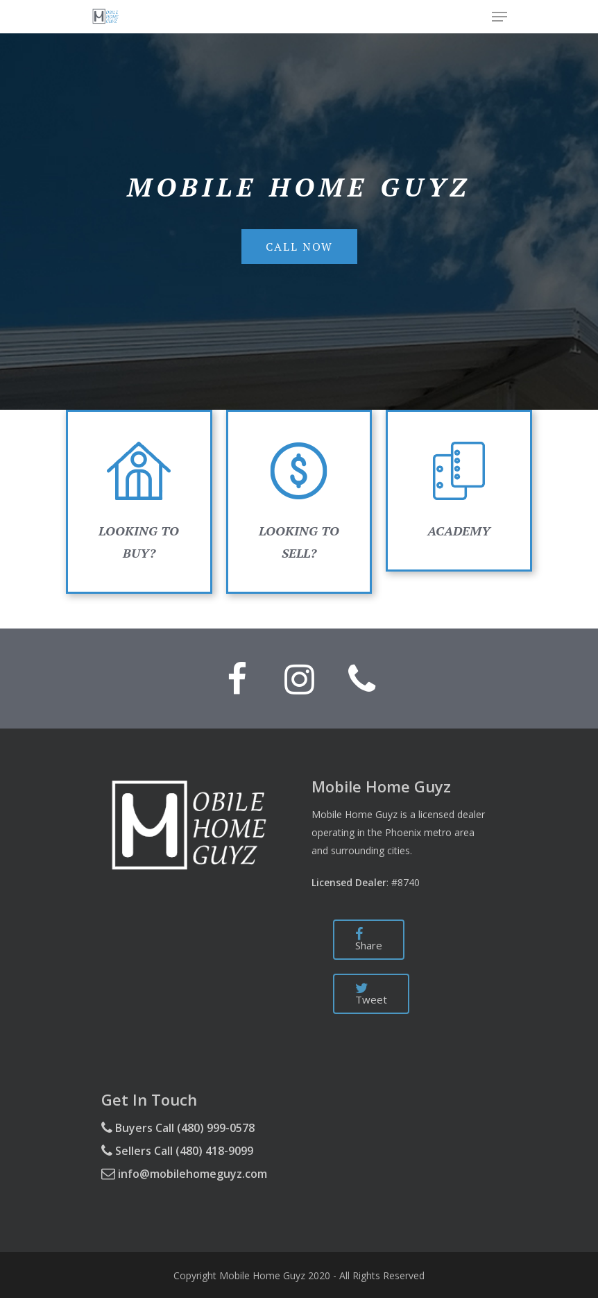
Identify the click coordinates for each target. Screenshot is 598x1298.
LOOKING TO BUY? (139, 498)
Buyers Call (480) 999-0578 (178, 1127)
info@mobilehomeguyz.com (184, 1173)
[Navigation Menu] (499, 17)
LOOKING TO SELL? (299, 498)
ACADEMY (458, 530)
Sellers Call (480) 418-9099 (177, 1150)
